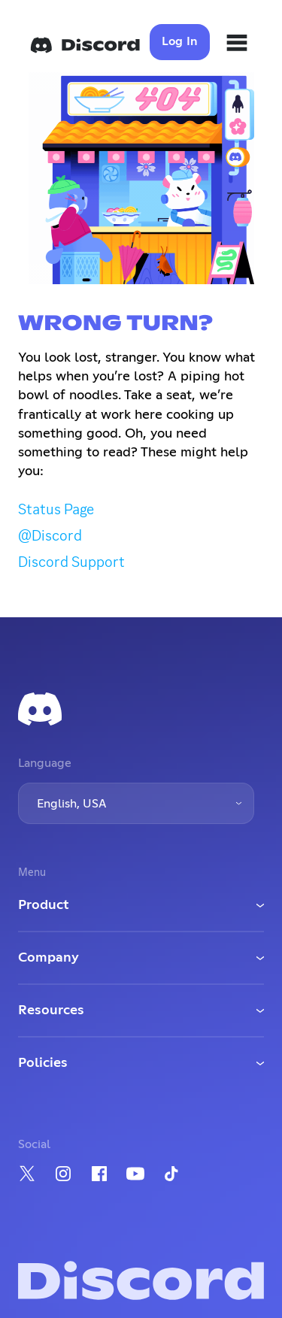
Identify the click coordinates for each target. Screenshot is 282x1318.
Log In (180, 41)
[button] (136, 803)
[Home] (85, 45)
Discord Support (71, 561)
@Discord (50, 535)
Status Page (56, 509)
